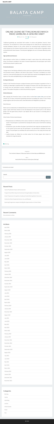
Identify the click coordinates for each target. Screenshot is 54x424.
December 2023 (8, 311)
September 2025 (8, 249)
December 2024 (8, 277)
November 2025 (8, 243)
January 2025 (7, 274)
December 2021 (8, 377)
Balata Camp (7, 2)
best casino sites (39, 96)
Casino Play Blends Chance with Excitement (15, 189)
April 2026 (6, 227)
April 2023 (6, 327)
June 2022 (6, 358)
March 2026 (7, 230)
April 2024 (6, 299)
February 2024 (7, 305)
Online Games (7, 406)
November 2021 (8, 380)
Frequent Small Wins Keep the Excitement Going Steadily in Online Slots (21, 193)
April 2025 (6, 265)
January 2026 (7, 236)
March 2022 (7, 368)
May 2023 (6, 324)
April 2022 (6, 365)
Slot (5, 413)
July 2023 (6, 318)
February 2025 (7, 271)
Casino (6, 397)
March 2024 (7, 302)
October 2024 (7, 283)
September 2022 (8, 349)
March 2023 (7, 330)
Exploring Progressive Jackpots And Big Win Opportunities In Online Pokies (22, 202)
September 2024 (8, 287)
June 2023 (6, 321)
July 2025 (6, 255)
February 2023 (7, 333)
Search (5, 174)
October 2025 (7, 246)
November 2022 (8, 343)
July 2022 (6, 355)
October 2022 (7, 346)
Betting (7, 144)
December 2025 (8, 240)
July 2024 (6, 293)
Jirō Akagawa (33, 37)
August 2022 (7, 352)
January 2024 (7, 308)
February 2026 (7, 233)
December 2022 (8, 340)
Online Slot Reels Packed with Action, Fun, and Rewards (17, 199)
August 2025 (7, 252)
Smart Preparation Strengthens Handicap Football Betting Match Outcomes (23, 196)
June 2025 (6, 258)
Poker (5, 409)
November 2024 (8, 280)
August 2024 (7, 290)
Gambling (6, 400)
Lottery (6, 403)
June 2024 (6, 296)
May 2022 (6, 362)
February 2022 (7, 371)
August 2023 (7, 315)
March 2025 (7, 268)
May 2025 (6, 261)
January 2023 (7, 337)
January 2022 (7, 374)
